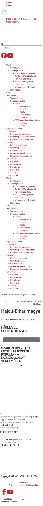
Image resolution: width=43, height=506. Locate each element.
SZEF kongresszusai (18, 145)
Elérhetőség (15, 90)
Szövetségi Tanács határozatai (22, 137)
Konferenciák (15, 164)
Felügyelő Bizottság (23, 79)
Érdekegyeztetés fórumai (20, 153)
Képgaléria (14, 170)
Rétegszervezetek (17, 101)
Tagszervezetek (12, 95)
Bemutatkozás (25, 106)
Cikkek (22, 126)
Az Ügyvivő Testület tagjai (25, 76)
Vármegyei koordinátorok (25, 87)
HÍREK (8, 93)
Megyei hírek (14, 295)
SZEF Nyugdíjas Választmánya (27, 120)
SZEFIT (18, 104)
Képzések (14, 162)
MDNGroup (17, 499)
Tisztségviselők (16, 71)
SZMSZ (22, 112)
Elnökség (23, 109)
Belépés (9, 2)
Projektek (14, 175)
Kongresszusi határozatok (21, 134)
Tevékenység (11, 159)
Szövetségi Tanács (18, 148)
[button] (21, 44)
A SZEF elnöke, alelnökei (25, 73)
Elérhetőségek (25, 115)
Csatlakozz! (24, 117)
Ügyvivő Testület (17, 150)
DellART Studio (32, 499)
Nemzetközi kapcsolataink (21, 156)
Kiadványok (15, 167)
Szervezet (10, 142)
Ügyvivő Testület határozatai (21, 139)
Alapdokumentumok (14, 128)
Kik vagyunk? (15, 68)
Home (4, 295)
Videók (13, 173)
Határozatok (11, 131)
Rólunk (8, 65)
